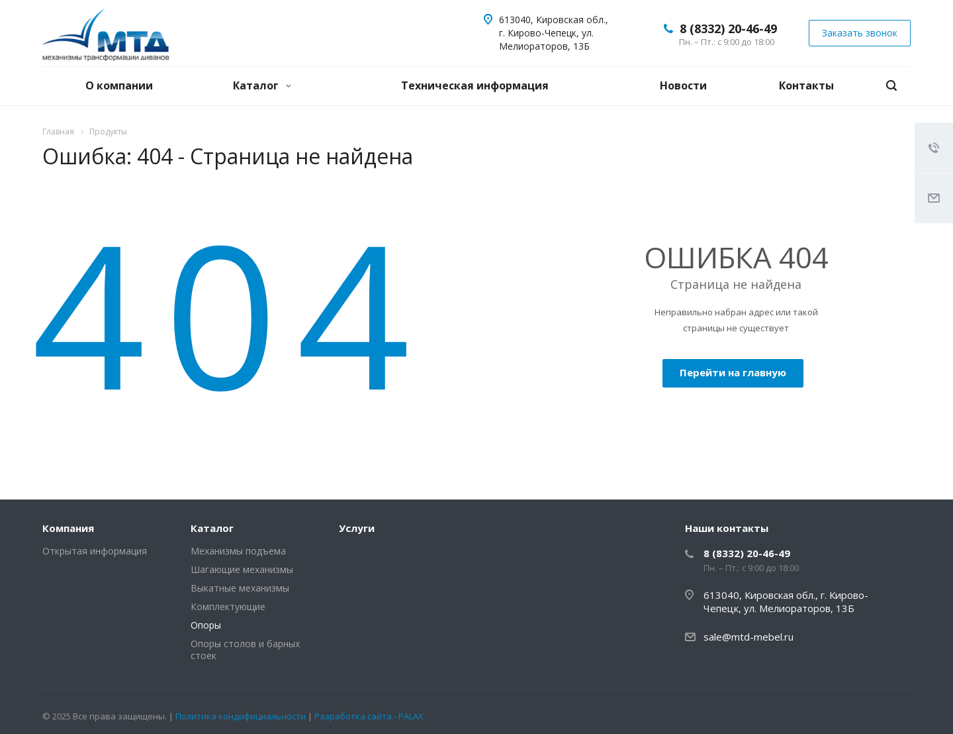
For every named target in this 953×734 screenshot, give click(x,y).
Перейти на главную (733, 372)
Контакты (806, 85)
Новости (683, 85)
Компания (68, 528)
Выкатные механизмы (240, 588)
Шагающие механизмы (242, 569)
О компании (119, 85)
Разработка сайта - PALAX (369, 716)
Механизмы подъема (238, 551)
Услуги (357, 528)
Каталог (262, 85)
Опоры (206, 625)
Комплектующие (228, 606)
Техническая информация (475, 85)
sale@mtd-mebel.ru (748, 636)
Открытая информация (94, 551)
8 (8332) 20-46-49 (728, 28)
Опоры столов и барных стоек (245, 649)
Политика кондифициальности (241, 716)
